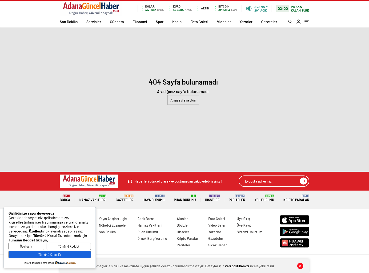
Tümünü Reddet (68, 246)
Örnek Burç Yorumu (152, 238)
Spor (160, 21)
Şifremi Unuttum (249, 232)
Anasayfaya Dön (183, 100)
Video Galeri (217, 225)
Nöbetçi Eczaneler (113, 225)
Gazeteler (269, 21)
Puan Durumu (185, 198)
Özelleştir (26, 246)
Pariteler (237, 198)
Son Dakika (69, 21)
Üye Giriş (243, 218)
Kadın (177, 21)
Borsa (65, 198)
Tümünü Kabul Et (49, 255)
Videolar (224, 21)
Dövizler (183, 225)
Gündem (117, 21)
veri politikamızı (237, 266)
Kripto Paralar (296, 198)
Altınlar (182, 218)
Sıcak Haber (217, 245)
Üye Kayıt (244, 225)
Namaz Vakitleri (92, 198)
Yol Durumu (264, 198)
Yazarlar (246, 21)
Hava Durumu (153, 198)
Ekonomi (139, 21)
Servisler (93, 21)
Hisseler (212, 198)
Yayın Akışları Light (113, 218)
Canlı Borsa (146, 218)
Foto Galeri (199, 21)
